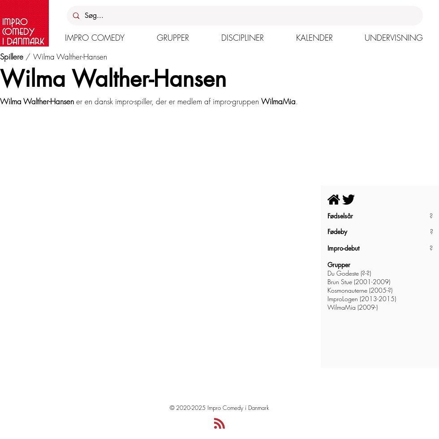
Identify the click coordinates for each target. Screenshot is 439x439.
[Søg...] (244, 16)
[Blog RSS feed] (219, 424)
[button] (95, 37)
